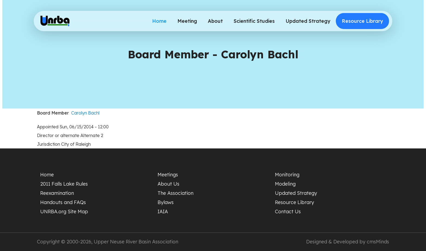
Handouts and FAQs (63, 202)
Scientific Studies (254, 21)
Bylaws (166, 202)
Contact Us (288, 211)
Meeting (187, 21)
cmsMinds (378, 242)
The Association (175, 193)
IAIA (163, 211)
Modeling (285, 184)
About (215, 21)
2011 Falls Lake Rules (64, 184)
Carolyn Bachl (85, 113)
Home (159, 21)
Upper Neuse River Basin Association (136, 242)
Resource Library (362, 21)
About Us (168, 184)
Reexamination (57, 193)
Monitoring (287, 174)
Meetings (168, 174)
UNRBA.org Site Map (64, 211)
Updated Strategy (308, 21)
